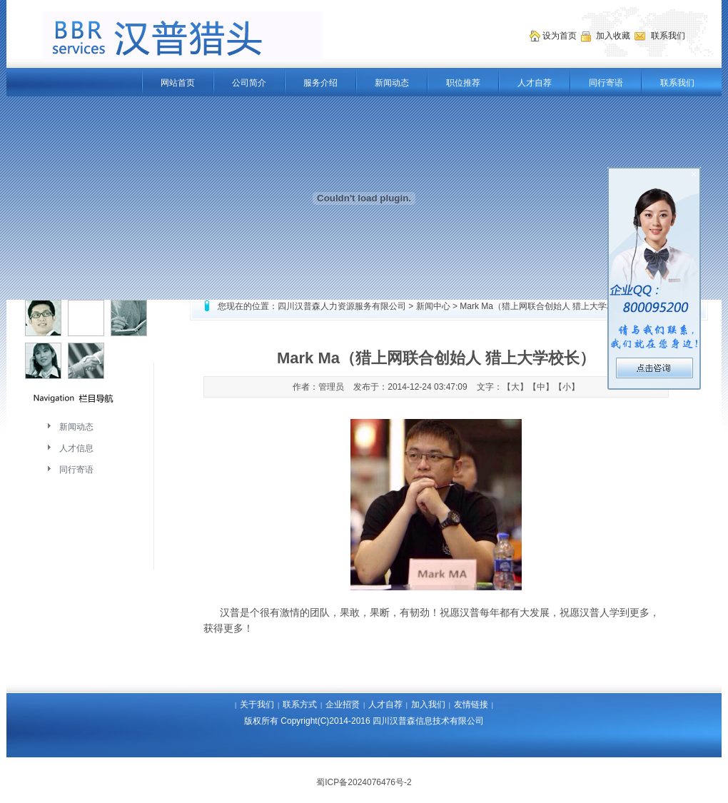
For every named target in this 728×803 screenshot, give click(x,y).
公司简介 (249, 83)
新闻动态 (392, 83)
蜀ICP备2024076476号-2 (363, 782)
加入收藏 (614, 36)
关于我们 (257, 704)
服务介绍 (320, 83)
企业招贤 (342, 704)
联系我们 (677, 83)
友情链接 (471, 704)
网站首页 (178, 83)
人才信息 (76, 448)
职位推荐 (463, 83)
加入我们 (428, 704)
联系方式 (300, 704)
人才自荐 (534, 83)
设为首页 (560, 36)
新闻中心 (433, 306)
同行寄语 (606, 83)
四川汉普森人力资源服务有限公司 (342, 306)
